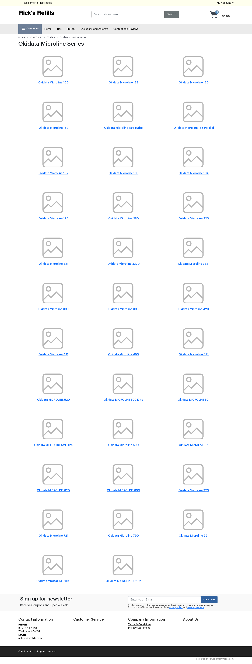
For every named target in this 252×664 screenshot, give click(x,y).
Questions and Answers (94, 29)
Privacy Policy (176, 607)
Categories (30, 28)
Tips (59, 29)
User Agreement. (195, 607)
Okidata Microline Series (73, 37)
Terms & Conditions (139, 624)
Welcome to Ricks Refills (38, 3)
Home (47, 29)
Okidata (51, 37)
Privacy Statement (139, 628)
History (71, 29)
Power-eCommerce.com (221, 659)
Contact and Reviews (125, 29)
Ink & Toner (36, 37)
